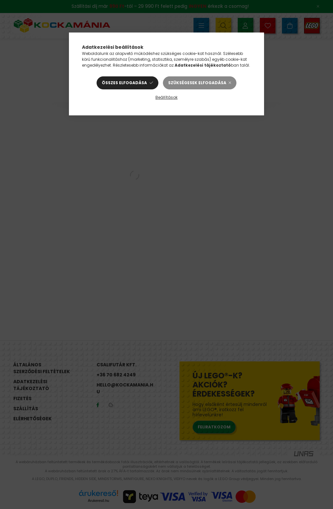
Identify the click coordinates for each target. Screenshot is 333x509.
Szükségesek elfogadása (197, 82)
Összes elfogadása (124, 82)
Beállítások (166, 97)
